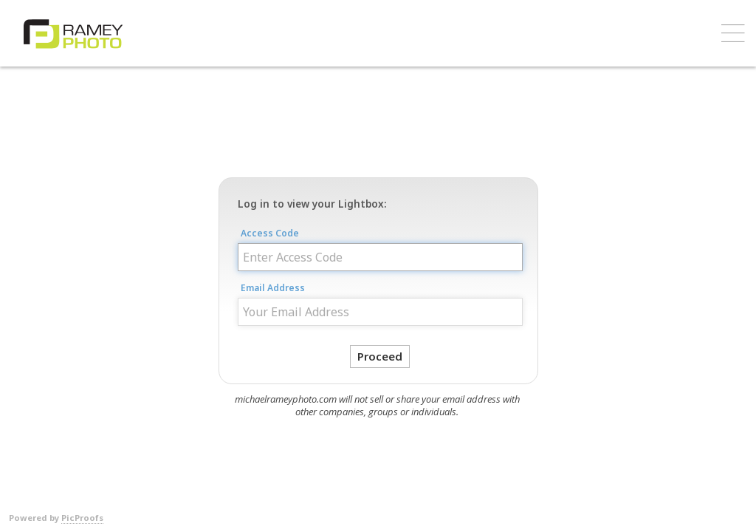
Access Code (270, 233)
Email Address (273, 288)
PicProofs (82, 517)
